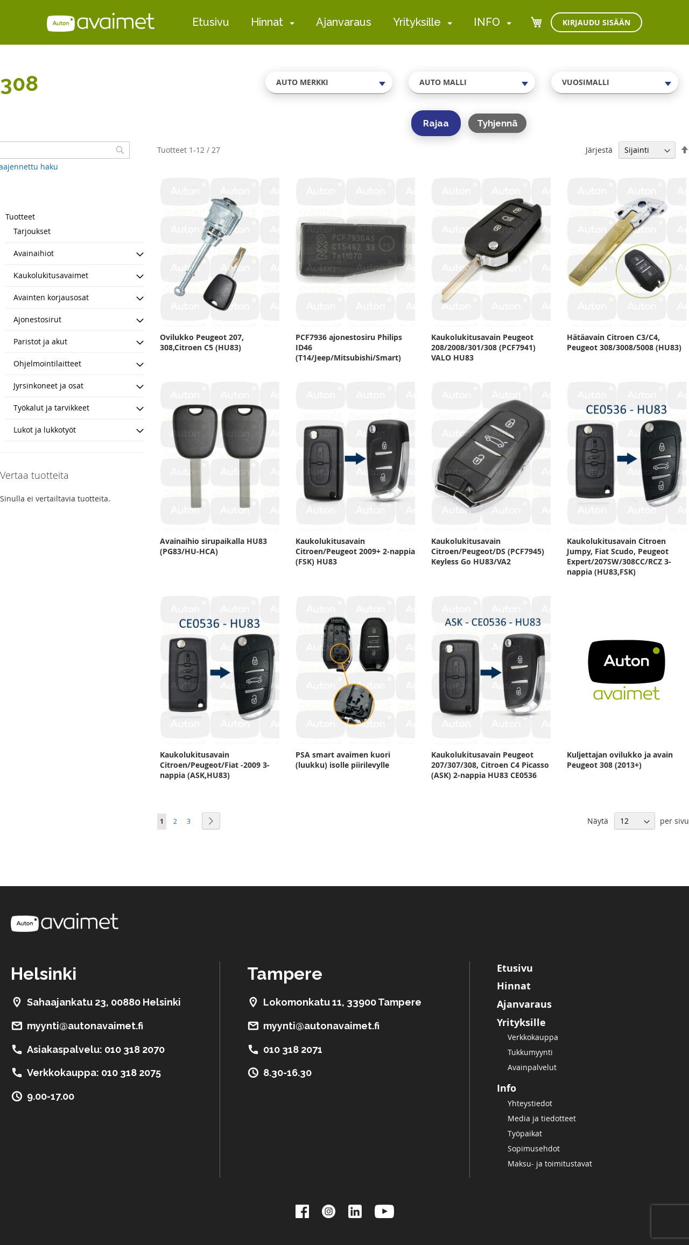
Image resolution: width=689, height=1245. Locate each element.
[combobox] (328, 82)
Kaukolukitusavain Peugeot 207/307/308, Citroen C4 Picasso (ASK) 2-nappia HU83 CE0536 (490, 764)
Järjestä (599, 150)
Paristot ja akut (40, 341)
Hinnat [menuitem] (267, 22)
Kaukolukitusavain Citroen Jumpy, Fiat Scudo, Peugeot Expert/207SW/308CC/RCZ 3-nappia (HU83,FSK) (619, 556)
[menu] (351, 22)
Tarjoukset (32, 231)
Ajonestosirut (37, 319)
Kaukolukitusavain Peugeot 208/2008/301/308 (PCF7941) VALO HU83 (483, 347)
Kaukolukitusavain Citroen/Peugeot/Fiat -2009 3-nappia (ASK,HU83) (215, 764)
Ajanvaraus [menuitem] (343, 22)
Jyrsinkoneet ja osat (48, 385)
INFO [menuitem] (487, 22)
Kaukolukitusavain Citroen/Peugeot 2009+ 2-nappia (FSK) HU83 (355, 551)
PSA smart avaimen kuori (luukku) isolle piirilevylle (343, 759)
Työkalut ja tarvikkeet (51, 407)
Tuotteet (20, 216)
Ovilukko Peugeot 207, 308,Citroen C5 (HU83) (202, 342)
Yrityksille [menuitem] (417, 22)
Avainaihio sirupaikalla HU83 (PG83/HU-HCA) (213, 546)
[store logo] (100, 22)
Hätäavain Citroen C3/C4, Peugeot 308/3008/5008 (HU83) (624, 342)
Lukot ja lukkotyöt (44, 430)
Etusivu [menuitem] (210, 22)
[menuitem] (289, 23)
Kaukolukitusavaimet (50, 275)
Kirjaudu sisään (596, 22)
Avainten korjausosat (51, 297)
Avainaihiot (33, 253)
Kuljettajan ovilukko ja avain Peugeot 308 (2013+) (620, 759)
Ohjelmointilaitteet (47, 363)
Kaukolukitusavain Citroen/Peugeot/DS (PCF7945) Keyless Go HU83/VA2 (487, 551)
